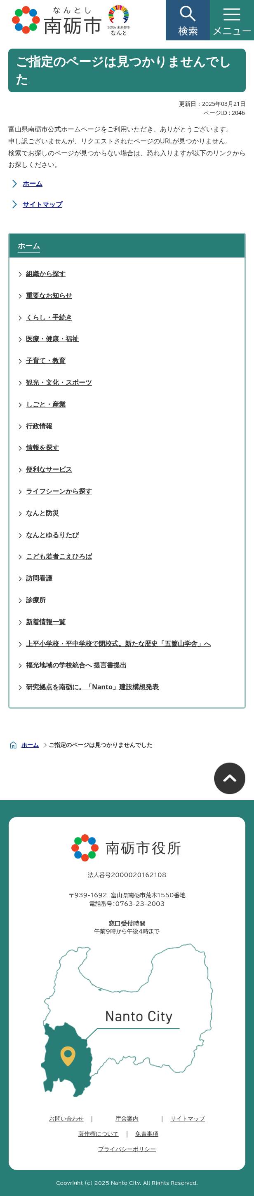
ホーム (32, 183)
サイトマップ (42, 204)
